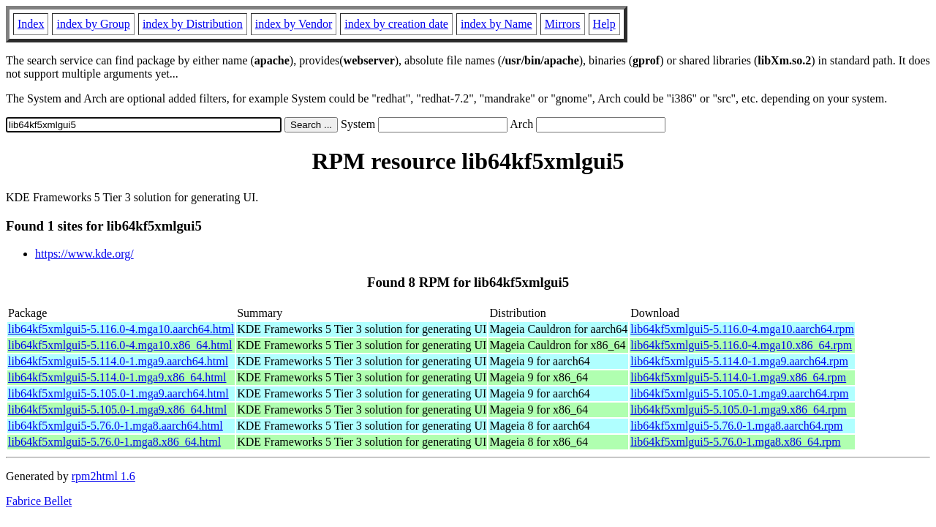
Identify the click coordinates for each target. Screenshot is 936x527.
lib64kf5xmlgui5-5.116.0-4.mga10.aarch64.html (121, 329)
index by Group (92, 24)
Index (31, 24)
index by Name (496, 24)
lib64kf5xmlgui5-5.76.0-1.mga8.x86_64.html (114, 442)
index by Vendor (293, 24)
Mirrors (563, 24)
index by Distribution (193, 24)
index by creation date (396, 24)
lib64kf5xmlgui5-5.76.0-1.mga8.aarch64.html (115, 425)
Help (604, 24)
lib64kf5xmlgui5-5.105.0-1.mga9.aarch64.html (118, 393)
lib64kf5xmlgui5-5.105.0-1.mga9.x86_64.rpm (738, 409)
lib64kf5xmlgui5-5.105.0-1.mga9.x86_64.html (117, 409)
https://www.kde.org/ (84, 253)
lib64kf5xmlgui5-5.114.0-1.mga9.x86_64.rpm (738, 377)
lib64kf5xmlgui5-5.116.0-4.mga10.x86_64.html (120, 345)
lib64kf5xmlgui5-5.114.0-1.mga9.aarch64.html (118, 361)
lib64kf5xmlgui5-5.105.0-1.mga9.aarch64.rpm (739, 393)
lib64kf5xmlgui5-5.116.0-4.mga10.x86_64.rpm (741, 345)
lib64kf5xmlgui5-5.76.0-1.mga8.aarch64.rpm (736, 425)
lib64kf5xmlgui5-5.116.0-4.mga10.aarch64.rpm (742, 329)
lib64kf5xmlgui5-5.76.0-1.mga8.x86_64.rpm (735, 442)
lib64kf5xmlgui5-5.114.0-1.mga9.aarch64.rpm (739, 361)
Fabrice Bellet (39, 501)
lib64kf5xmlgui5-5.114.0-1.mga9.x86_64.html (117, 377)
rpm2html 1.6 (103, 476)
